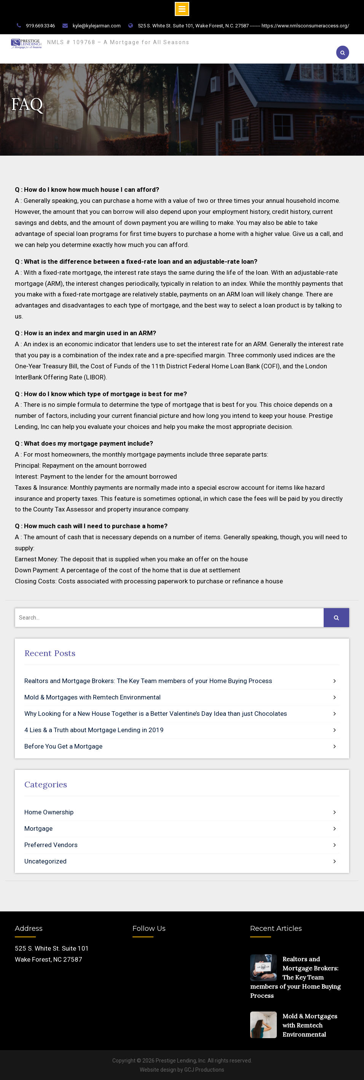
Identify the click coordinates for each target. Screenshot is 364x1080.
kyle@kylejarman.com (97, 26)
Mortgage (38, 828)
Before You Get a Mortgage (63, 746)
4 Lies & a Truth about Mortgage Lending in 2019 (94, 729)
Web (145, 1070)
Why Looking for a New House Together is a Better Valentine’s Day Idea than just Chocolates (155, 713)
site (154, 1070)
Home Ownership (48, 812)
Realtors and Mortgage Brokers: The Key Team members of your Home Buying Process (148, 681)
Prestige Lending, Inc (180, 1061)
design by (171, 1070)
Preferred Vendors (51, 844)
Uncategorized (45, 861)
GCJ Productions (204, 1070)
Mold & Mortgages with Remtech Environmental (92, 697)
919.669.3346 (40, 26)
